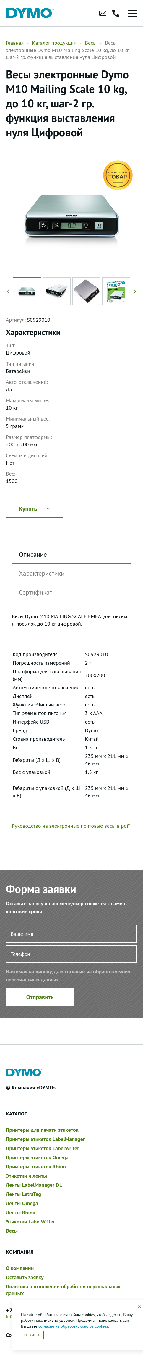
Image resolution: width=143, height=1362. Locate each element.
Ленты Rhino (20, 1212)
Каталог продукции (54, 42)
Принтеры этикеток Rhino (36, 1166)
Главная (15, 42)
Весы (90, 42)
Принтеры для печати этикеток (42, 1129)
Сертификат (35, 592)
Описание (33, 554)
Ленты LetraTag (23, 1194)
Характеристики (41, 573)
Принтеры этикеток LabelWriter (42, 1148)
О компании (20, 1268)
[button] (133, 291)
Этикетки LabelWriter (30, 1221)
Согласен (32, 1335)
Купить (34, 509)
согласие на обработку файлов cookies (73, 1326)
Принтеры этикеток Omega (37, 1157)
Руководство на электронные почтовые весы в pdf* (71, 825)
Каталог (16, 1113)
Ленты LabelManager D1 (34, 1184)
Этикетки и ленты (26, 1175)
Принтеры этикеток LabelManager (45, 1139)
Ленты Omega (22, 1203)
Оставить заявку (25, 1277)
